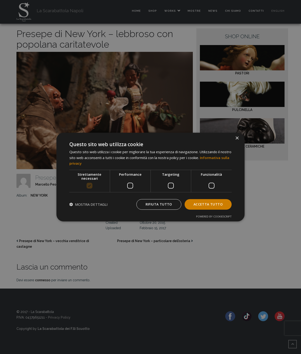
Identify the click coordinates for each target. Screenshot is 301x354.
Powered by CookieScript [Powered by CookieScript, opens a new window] (214, 216)
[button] (88, 204)
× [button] (237, 138)
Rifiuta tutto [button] (159, 204)
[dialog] (150, 177)
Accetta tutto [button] (208, 204)
